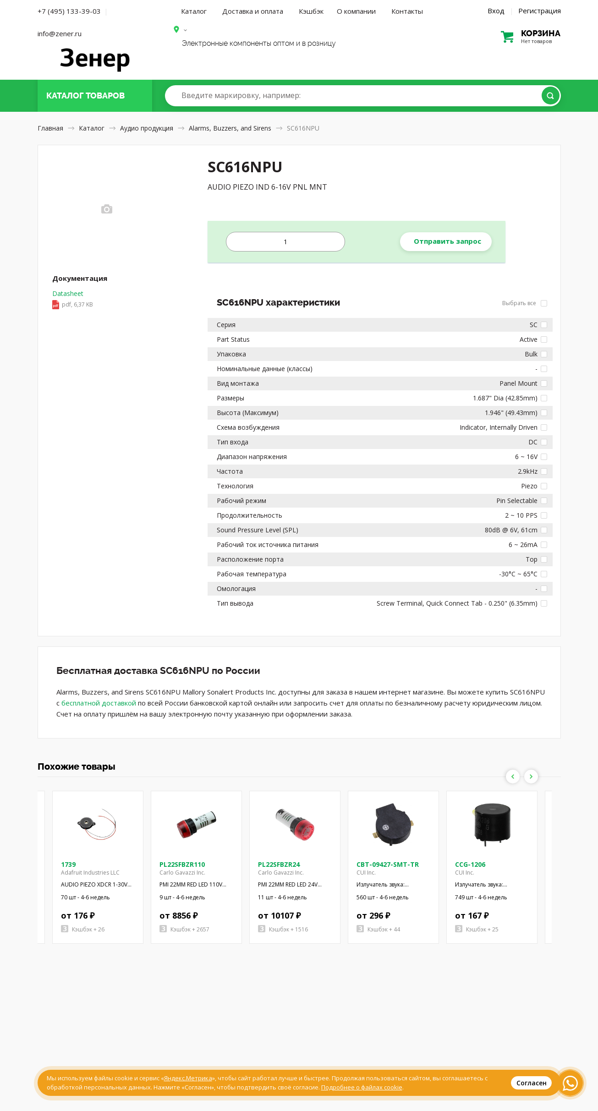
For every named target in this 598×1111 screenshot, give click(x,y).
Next (531, 776)
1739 (68, 864)
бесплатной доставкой (98, 702)
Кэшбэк (311, 11)
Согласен (531, 1082)
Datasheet (72, 299)
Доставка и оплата (252, 11)
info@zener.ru (60, 33)
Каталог (194, 11)
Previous (513, 776)
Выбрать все (524, 303)
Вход (496, 10)
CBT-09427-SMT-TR (388, 864)
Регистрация (539, 10)
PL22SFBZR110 (182, 864)
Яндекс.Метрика (188, 1078)
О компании (356, 11)
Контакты (407, 11)
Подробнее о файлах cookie (361, 1087)
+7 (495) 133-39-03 (69, 11)
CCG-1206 (470, 864)
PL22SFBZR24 (279, 864)
